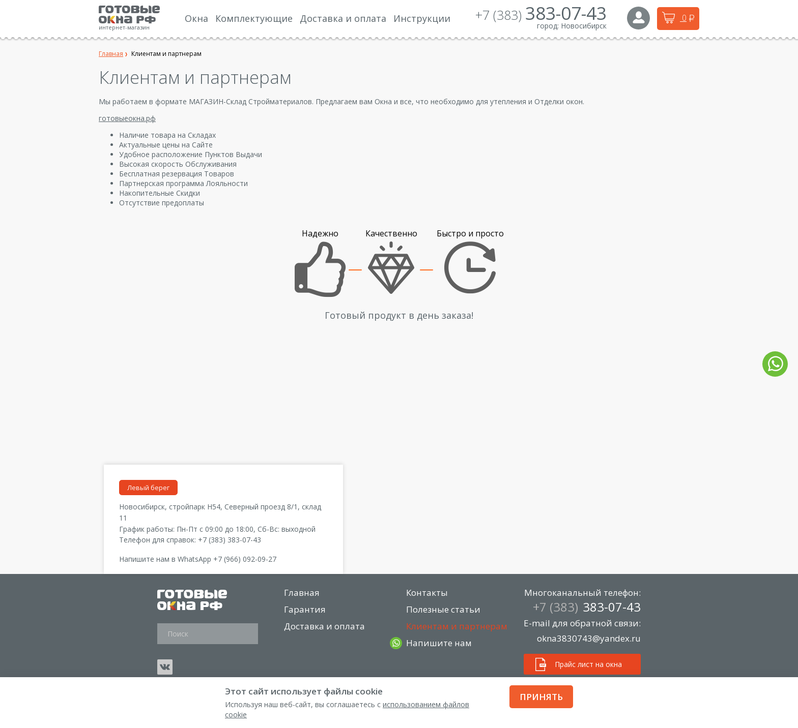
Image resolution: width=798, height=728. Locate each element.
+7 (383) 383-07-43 (229, 539)
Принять (541, 697)
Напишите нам (439, 643)
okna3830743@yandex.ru (589, 638)
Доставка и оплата (324, 626)
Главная (302, 592)
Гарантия (305, 609)
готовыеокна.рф (127, 118)
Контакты (427, 592)
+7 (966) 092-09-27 (244, 559)
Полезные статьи (444, 609)
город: (548, 26)
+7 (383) (541, 14)
